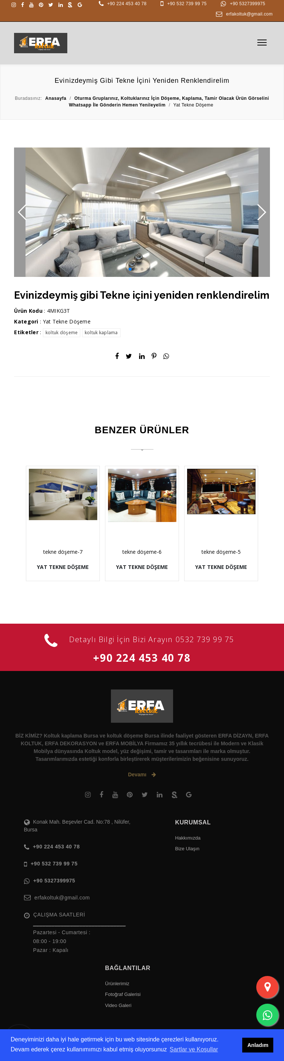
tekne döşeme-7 (62, 551)
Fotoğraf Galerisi (123, 994)
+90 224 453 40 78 (127, 3)
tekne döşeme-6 (142, 551)
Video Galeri (118, 1005)
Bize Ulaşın (187, 848)
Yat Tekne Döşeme (67, 321)
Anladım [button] (257, 1045)
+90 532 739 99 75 (187, 3)
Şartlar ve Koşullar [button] (194, 1049)
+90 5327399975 (247, 3)
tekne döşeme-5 (221, 551)
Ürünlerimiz (117, 983)
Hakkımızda (187, 838)
